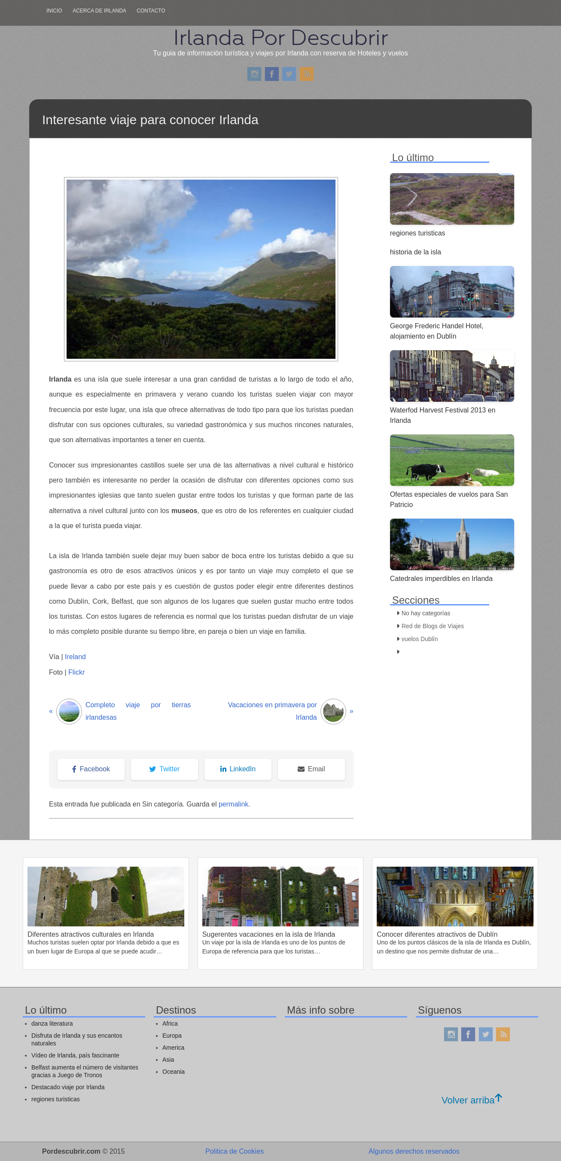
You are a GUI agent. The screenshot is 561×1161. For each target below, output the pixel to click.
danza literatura (52, 1023)
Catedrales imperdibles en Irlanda (441, 578)
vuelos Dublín (420, 638)
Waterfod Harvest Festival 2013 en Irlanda (443, 415)
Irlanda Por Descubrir (280, 37)
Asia (168, 1059)
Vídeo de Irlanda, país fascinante (75, 1055)
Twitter (164, 769)
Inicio (54, 11)
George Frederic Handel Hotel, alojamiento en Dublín (437, 331)
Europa (172, 1035)
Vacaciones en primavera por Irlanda (291, 711)
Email (311, 769)
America (173, 1047)
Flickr (76, 672)
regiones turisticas (417, 233)
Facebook (91, 769)
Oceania (173, 1071)
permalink (233, 804)
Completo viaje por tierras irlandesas (120, 711)
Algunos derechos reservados (414, 1151)
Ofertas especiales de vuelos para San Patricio (449, 499)
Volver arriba (472, 1100)
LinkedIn (238, 769)
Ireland (74, 656)
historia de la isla (415, 252)
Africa (170, 1023)
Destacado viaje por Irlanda (67, 1087)
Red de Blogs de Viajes (433, 626)
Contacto (151, 11)
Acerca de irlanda (99, 11)
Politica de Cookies (234, 1151)
